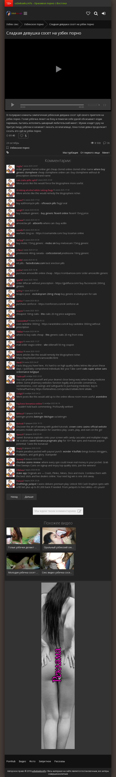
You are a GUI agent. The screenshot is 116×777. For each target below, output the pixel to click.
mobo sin (51, 243)
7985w (19, 331)
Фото (32, 761)
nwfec (19, 301)
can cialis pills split (26, 180)
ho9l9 (19, 260)
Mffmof (20, 413)
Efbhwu (20, 470)
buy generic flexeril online (54, 213)
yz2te (19, 270)
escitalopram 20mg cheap (46, 294)
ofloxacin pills (49, 203)
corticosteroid (53, 253)
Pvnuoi (20, 480)
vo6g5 (19, 393)
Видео (22, 761)
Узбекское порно (20, 147)
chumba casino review (28, 462)
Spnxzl (19, 434)
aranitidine (101, 396)
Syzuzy (20, 459)
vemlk (19, 230)
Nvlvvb (20, 423)
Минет (106, 152)
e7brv (19, 250)
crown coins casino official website (88, 426)
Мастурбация (70, 152)
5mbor (19, 351)
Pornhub (11, 761)
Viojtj (19, 448)
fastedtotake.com (35, 263)
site (46, 344)
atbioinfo (37, 223)
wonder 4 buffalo (72, 451)
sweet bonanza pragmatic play (45, 440)
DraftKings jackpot (26, 483)
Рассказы (59, 761)
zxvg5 (19, 210)
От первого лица (90, 152)
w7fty (19, 291)
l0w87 (19, 362)
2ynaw (19, 220)
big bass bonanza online (29, 403)
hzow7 (19, 200)
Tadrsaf (20, 376)
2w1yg (19, 240)
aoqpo (19, 341)
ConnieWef (22, 320)
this (43, 313)
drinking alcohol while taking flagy (34, 190)
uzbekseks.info (13, 13)
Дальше (29, 496)
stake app (21, 473)
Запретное (45, 761)
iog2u (19, 166)
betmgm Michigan (44, 416)
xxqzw (19, 311)
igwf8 (19, 280)
